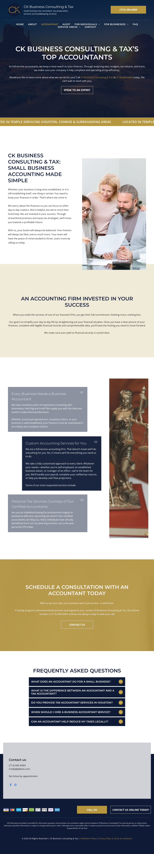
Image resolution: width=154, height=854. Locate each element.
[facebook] (11, 785)
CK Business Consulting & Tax (97, 79)
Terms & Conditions (123, 838)
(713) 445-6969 (124, 79)
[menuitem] (20, 24)
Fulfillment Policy (88, 838)
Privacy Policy (105, 838)
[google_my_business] (15, 785)
